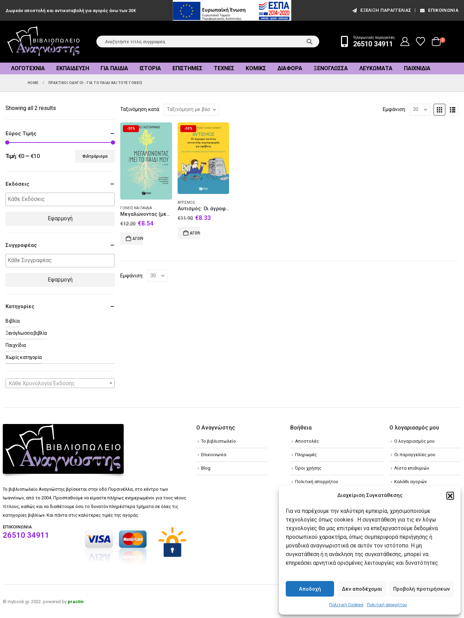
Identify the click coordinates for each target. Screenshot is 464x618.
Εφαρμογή (60, 218)
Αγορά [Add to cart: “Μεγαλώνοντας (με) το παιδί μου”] (138, 238)
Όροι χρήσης (308, 468)
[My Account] (405, 41)
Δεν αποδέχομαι (362, 589)
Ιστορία (150, 68)
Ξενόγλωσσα (331, 68)
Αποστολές (307, 441)
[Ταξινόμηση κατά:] (191, 110)
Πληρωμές (306, 454)
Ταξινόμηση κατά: (140, 109)
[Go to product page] (146, 161)
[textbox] (62, 199)
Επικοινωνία (438, 10)
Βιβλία (12, 321)
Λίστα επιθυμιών (411, 468)
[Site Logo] (44, 41)
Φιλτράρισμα (94, 156)
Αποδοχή (310, 589)
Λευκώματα (375, 68)
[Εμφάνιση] (420, 110)
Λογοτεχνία (28, 68)
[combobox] (60, 383)
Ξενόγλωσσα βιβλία (26, 333)
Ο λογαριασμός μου (414, 441)
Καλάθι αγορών (410, 481)
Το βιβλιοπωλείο (218, 441)
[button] (450, 495)
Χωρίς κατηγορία (24, 357)
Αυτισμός (186, 202)
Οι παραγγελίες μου (414, 454)
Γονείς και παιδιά (136, 208)
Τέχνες (224, 68)
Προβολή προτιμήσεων (421, 589)
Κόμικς (256, 68)
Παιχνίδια (417, 68)
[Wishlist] (420, 41)
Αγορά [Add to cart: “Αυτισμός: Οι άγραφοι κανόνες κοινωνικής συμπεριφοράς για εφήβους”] (195, 233)
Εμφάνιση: (394, 109)
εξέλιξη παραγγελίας (381, 10)
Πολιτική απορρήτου (387, 604)
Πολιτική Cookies (346, 604)
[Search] (309, 41)
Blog (205, 468)
